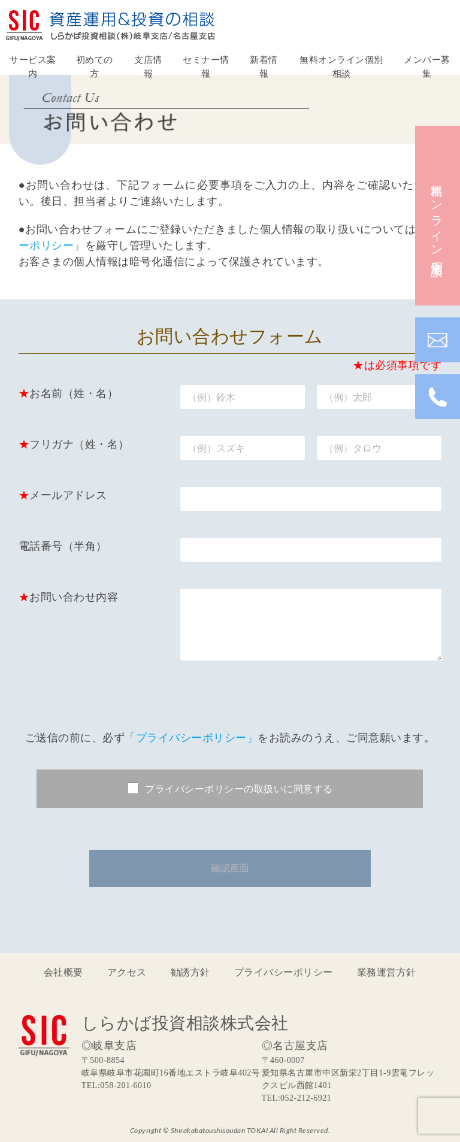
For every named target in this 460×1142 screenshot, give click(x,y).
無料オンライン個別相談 (341, 66)
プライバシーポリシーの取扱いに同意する (230, 788)
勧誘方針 (190, 971)
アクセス (127, 971)
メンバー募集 (427, 66)
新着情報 (264, 66)
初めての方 (94, 66)
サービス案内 (33, 66)
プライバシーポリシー (283, 971)
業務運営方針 (386, 971)
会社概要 (63, 971)
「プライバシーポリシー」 (191, 737)
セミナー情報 (206, 66)
